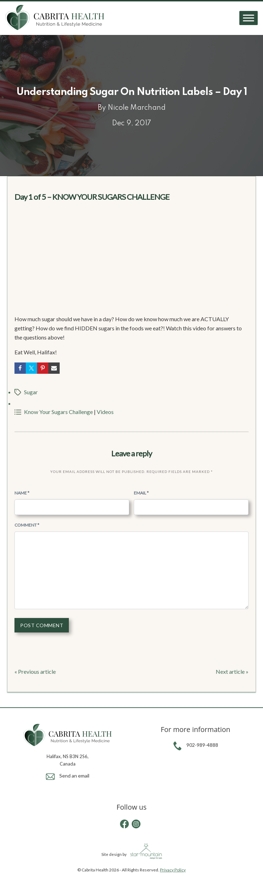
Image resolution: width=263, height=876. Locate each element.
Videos (105, 411)
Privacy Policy (173, 869)
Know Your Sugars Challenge (58, 411)
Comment (26, 525)
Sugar (31, 392)
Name (21, 493)
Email (141, 493)
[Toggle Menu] (248, 18)
